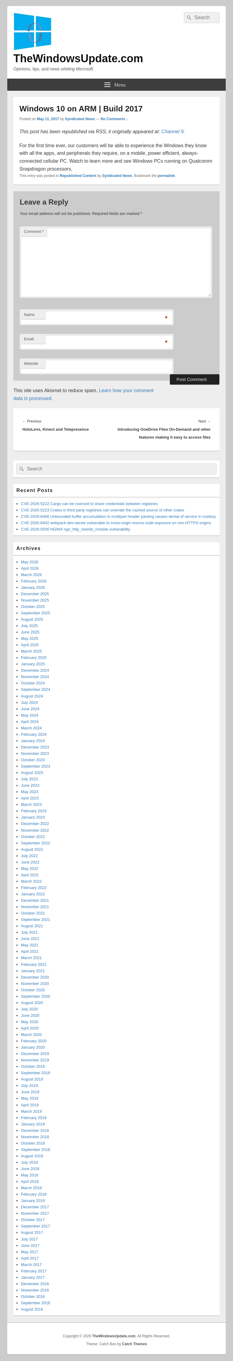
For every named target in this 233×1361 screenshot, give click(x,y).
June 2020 (30, 1015)
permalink (166, 176)
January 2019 (33, 1124)
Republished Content (78, 176)
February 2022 (34, 887)
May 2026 (29, 562)
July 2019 (29, 1085)
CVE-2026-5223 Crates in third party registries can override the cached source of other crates (102, 510)
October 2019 (33, 1066)
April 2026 (30, 568)
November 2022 (35, 830)
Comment (34, 231)
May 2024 (29, 715)
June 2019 (30, 1092)
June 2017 (30, 1245)
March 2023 (31, 804)
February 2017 (34, 1271)
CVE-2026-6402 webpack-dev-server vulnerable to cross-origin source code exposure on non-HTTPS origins (116, 523)
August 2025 (32, 619)
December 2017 (35, 1207)
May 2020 (29, 1022)
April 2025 (30, 645)
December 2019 (35, 1053)
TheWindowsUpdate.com (78, 58)
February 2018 (34, 1194)
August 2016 (32, 1309)
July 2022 (29, 856)
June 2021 (30, 938)
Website (31, 363)
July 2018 (29, 1162)
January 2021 (33, 971)
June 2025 (30, 632)
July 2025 (29, 625)
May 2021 (29, 945)
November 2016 (35, 1290)
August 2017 (32, 1232)
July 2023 (29, 779)
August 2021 (32, 926)
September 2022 (35, 843)
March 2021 (31, 957)
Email (29, 339)
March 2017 (31, 1264)
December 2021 (35, 900)
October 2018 (33, 1143)
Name (29, 314)
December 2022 (35, 823)
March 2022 (31, 881)
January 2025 (33, 664)
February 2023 (34, 811)
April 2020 (30, 1028)
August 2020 (32, 1002)
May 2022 (29, 868)
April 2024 (30, 721)
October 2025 (33, 606)
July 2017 (29, 1239)
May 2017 (29, 1252)
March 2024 (31, 728)
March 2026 (31, 574)
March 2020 (31, 1034)
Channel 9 (172, 131)
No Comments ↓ (114, 119)
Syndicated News (80, 119)
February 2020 (34, 1041)
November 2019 (35, 1060)
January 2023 (33, 817)
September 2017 (35, 1226)
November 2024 (35, 676)
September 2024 (35, 689)
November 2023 (35, 753)
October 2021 (33, 913)
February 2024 (34, 734)
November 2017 (35, 1213)
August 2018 (32, 1156)
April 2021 (30, 951)
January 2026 (33, 587)
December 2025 (35, 594)
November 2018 (35, 1137)
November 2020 (35, 983)
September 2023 (35, 766)
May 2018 (29, 1175)
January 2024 (33, 740)
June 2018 (30, 1168)
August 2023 (32, 772)
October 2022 (33, 836)
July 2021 (29, 932)
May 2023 (29, 791)
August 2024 (32, 696)
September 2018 (35, 1149)
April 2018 (30, 1181)
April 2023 (30, 798)
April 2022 (30, 875)
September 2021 (35, 919)
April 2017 (30, 1258)
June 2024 (30, 709)
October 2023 (33, 760)
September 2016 (35, 1303)
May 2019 (29, 1098)
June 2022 (30, 862)
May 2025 (29, 638)
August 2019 (32, 1079)
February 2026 (34, 581)
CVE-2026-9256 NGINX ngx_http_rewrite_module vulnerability (75, 529)
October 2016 (33, 1296)
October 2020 (33, 990)
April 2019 (30, 1105)
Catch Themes (134, 1344)
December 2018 (35, 1130)
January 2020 (33, 1047)
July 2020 (29, 1009)
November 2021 (35, 907)
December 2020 (35, 977)
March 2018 (31, 1188)
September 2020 (35, 996)
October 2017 (33, 1219)
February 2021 (34, 964)
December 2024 (35, 670)
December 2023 (35, 747)
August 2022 (32, 849)
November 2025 (35, 600)
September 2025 (35, 613)
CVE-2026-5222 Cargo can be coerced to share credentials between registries (89, 503)
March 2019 (31, 1111)
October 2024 (33, 683)
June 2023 (30, 785)
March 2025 (31, 651)
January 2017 (33, 1277)
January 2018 (33, 1200)
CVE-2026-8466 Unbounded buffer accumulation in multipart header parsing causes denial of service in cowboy (118, 516)
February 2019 (34, 1117)
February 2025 (34, 657)
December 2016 (35, 1283)
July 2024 (29, 702)
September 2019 (35, 1073)
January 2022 (33, 894)
